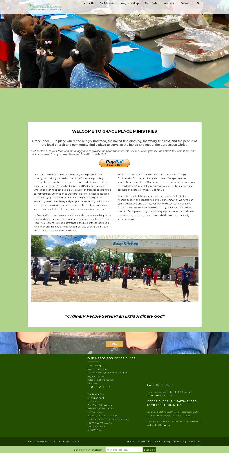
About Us (89, 3)
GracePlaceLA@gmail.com (99, 405)
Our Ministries (107, 3)
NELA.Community (155, 395)
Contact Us (186, 3)
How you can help (129, 3)
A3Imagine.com (165, 425)
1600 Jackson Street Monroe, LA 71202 (96, 396)
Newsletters (170, 3)
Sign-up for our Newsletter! (88, 449)
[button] (198, 3)
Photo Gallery (152, 3)
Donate (114, 344)
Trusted (61, 441)
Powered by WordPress (38, 441)
